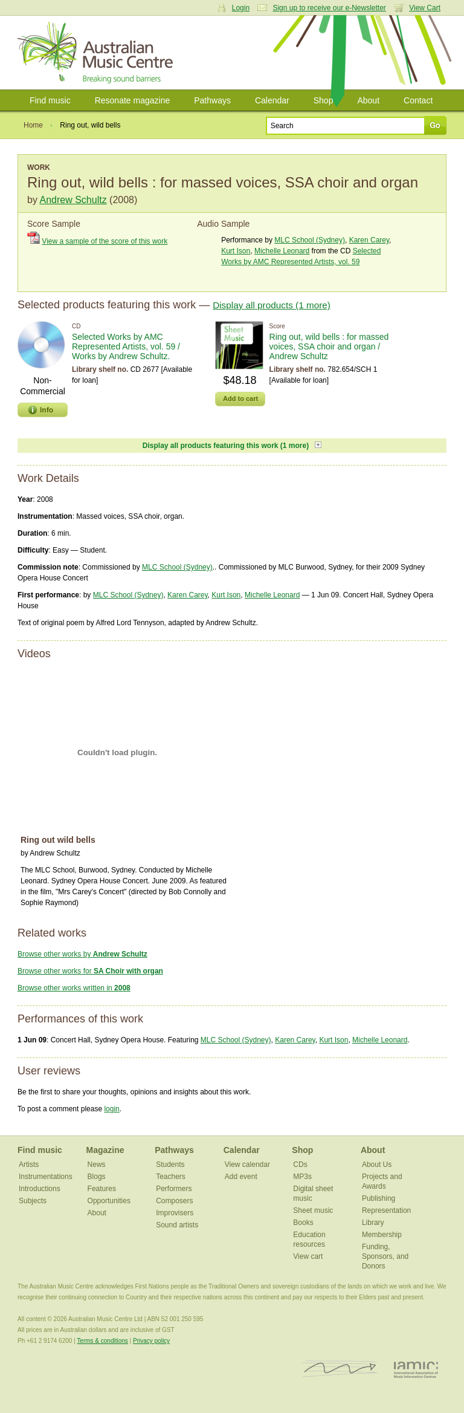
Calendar (272, 100)
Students (170, 1164)
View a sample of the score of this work (104, 241)
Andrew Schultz (72, 200)
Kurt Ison (235, 251)
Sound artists (177, 1225)
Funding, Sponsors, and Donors (385, 1256)
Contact (418, 100)
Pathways (212, 100)
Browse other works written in (74, 988)
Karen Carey (369, 240)
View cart (308, 1256)
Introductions (39, 1188)
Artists (29, 1164)
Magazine (105, 1150)
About (368, 100)
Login (241, 8)
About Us (377, 1164)
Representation (386, 1210)
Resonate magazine (132, 100)
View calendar (247, 1164)
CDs (300, 1164)
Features (102, 1188)
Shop (324, 100)
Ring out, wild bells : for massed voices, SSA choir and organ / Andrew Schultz (329, 346)
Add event (241, 1176)
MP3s (302, 1176)
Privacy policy (151, 1340)
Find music (50, 100)
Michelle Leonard (281, 251)
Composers (174, 1201)
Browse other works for (90, 971)
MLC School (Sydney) (309, 240)
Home (33, 125)
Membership (382, 1234)
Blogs (97, 1176)
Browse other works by (82, 954)
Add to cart (240, 398)
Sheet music (313, 1210)
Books (303, 1222)
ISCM (339, 1369)
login (111, 1109)
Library (373, 1222)
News (97, 1164)
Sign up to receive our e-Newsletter (328, 8)
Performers (174, 1188)
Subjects (33, 1201)
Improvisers (174, 1213)
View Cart (424, 8)
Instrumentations (45, 1176)
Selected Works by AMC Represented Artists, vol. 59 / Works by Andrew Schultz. (126, 346)
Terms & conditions (102, 1340)
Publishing (378, 1198)
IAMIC (416, 1369)
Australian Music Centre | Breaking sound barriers (98, 52)
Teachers (170, 1176)
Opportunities (109, 1201)
